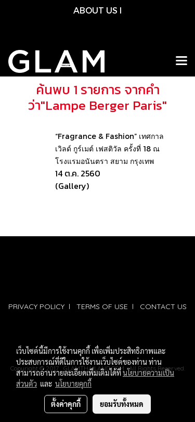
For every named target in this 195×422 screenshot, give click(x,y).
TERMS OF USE (102, 306)
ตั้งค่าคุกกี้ (66, 403)
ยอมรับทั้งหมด (122, 403)
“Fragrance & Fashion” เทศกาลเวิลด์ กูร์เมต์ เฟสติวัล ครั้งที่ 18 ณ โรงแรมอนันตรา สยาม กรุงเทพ (109, 148)
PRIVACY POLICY (36, 306)
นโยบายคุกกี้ (73, 383)
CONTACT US (163, 306)
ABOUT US (95, 10)
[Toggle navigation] (181, 61)
